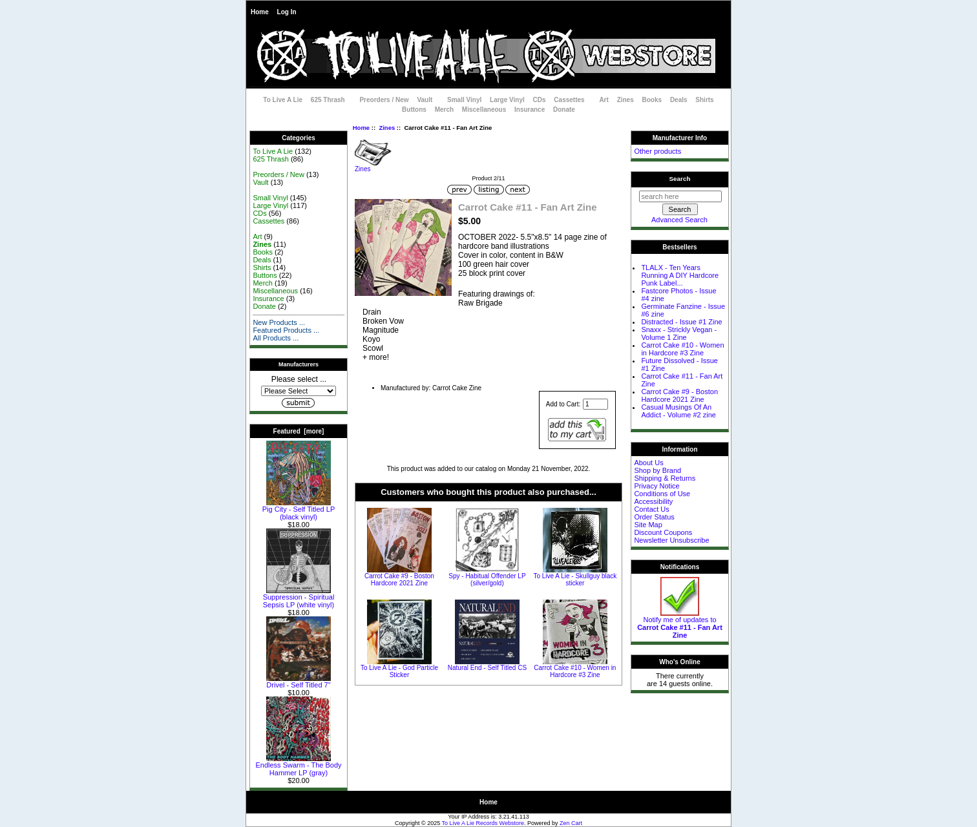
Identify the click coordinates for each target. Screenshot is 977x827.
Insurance (529, 109)
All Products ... (276, 338)
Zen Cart (571, 823)
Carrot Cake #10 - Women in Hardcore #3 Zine (575, 671)
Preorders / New (383, 99)
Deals (679, 99)
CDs (539, 99)
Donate (564, 109)
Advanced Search (679, 220)
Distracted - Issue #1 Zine (681, 322)
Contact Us (651, 509)
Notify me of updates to (679, 624)
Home (260, 12)
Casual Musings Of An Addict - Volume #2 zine (678, 411)
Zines (387, 127)
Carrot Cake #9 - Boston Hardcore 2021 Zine (399, 579)
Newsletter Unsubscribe (671, 540)
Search (680, 178)
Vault (424, 99)
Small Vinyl (464, 99)
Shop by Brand (657, 470)
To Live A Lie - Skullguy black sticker (574, 579)
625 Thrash (328, 99)
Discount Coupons (663, 532)
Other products (657, 151)
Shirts (704, 99)
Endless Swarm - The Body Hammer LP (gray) (298, 766)
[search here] (680, 196)
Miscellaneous (484, 109)
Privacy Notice (656, 486)
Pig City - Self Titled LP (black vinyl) (298, 510)
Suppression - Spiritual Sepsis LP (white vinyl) (299, 598)
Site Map (648, 525)
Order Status (654, 517)
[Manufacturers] (298, 391)
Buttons (414, 109)
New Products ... (279, 322)
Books (652, 99)
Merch (444, 109)
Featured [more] (298, 431)
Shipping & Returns (664, 478)
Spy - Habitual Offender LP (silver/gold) (486, 579)
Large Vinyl (507, 99)
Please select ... (298, 379)
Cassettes (569, 99)
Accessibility (653, 501)
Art (603, 99)
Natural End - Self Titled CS (487, 667)
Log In (287, 12)
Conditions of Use (662, 493)
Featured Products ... (286, 330)
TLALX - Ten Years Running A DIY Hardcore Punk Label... (680, 275)
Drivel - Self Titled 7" (298, 682)
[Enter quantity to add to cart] (595, 404)
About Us (648, 462)
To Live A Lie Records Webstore (483, 823)
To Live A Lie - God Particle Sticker (399, 671)
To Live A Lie (282, 99)
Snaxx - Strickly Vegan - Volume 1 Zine (679, 333)
